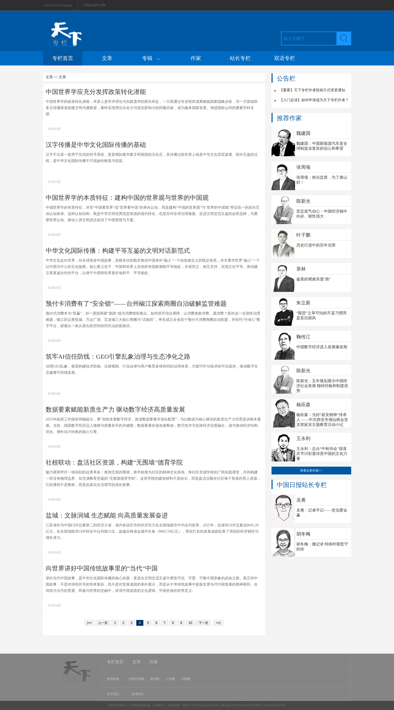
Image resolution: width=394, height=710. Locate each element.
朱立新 (303, 302)
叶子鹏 (303, 235)
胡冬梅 (303, 534)
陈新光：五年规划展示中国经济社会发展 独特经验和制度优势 (322, 386)
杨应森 (303, 404)
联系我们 (138, 694)
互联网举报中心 (118, 705)
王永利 (303, 438)
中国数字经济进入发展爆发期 (321, 347)
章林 (301, 269)
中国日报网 (136, 679)
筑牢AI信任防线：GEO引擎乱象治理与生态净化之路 (118, 356)
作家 (196, 58)
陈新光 (303, 201)
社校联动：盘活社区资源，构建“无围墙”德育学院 (114, 462)
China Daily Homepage (58, 5)
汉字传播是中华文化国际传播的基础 (96, 144)
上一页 (103, 623)
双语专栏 (284, 58)
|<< (89, 623)
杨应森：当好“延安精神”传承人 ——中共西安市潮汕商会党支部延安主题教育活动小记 (322, 420)
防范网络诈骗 (141, 705)
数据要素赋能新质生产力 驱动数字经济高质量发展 (115, 409)
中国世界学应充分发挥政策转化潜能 (96, 91)
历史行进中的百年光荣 (316, 245)
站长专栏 (240, 58)
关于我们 (113, 694)
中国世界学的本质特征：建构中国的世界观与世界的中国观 (127, 197)
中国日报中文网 (94, 5)
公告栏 (286, 78)
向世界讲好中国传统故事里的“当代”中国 (102, 568)
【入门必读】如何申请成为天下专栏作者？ (314, 100)
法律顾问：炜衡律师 (166, 705)
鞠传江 (303, 336)
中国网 (185, 679)
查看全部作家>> (311, 470)
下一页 (203, 623)
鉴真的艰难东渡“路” (313, 279)
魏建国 (303, 133)
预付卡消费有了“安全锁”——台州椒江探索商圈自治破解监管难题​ (136, 303)
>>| (218, 623)
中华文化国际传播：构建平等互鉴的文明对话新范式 (118, 250)
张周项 (303, 167)
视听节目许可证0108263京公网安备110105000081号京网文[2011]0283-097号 (233, 705)
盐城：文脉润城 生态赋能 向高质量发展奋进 (107, 515)
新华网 (155, 679)
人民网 (170, 679)
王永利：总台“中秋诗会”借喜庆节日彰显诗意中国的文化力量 (321, 454)
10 (190, 623)
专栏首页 (62, 58)
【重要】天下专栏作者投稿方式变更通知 (312, 90)
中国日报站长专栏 (302, 485)
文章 (107, 58)
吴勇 (301, 500)
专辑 (151, 58)
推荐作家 (289, 118)
